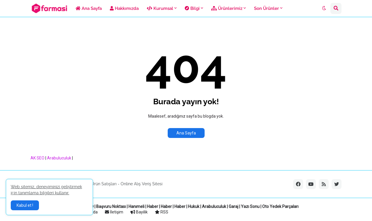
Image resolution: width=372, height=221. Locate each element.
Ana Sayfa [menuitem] (89, 8)
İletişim (114, 212)
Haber (152, 206)
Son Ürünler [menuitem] (266, 8)
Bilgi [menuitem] (192, 8)
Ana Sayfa (186, 133)
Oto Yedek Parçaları (280, 206)
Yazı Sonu (250, 206)
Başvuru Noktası (111, 206)
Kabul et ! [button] (25, 205)
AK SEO (37, 158)
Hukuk (193, 206)
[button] (324, 8)
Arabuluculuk (59, 158)
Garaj (233, 206)
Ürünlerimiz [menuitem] (226, 8)
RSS (161, 212)
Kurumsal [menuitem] (160, 8)
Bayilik (139, 212)
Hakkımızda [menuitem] (124, 8)
